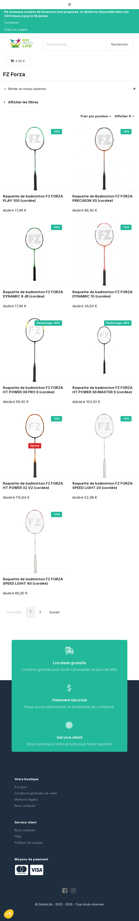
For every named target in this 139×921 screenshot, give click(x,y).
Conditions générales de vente (36, 793)
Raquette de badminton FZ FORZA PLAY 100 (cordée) (33, 198)
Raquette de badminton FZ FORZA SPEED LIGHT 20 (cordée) (102, 485)
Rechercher (119, 44)
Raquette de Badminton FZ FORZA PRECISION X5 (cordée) (102, 198)
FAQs (18, 836)
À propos (21, 787)
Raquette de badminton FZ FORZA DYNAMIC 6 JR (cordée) (33, 294)
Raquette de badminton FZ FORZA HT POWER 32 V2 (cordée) (33, 485)
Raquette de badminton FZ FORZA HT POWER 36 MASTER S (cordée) (102, 390)
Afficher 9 (124, 116)
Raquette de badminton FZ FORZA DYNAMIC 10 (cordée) (102, 294)
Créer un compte (15, 29)
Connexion (11, 22)
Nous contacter (25, 805)
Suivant (54, 612)
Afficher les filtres (23, 102)
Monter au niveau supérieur (72, 89)
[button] (69, 4)
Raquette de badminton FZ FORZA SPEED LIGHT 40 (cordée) (33, 581)
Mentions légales (26, 799)
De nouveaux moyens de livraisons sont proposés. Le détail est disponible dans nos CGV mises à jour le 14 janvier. (66, 14)
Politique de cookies (29, 842)
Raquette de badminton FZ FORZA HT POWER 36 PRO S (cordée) (33, 390)
